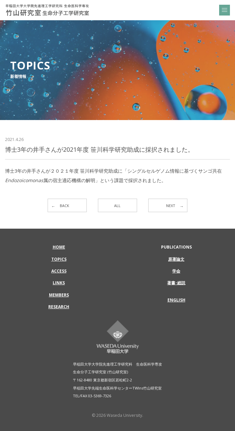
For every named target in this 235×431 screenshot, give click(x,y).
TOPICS (59, 259)
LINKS (59, 283)
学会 (176, 271)
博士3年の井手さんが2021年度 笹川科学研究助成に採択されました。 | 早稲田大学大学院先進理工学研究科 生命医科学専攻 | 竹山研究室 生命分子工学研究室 (47, 10)
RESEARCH (58, 307)
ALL (117, 205)
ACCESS (59, 271)
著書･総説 (176, 283)
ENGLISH (176, 300)
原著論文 (176, 259)
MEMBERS (59, 295)
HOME (59, 247)
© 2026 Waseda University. (117, 415)
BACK (64, 205)
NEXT (170, 205)
